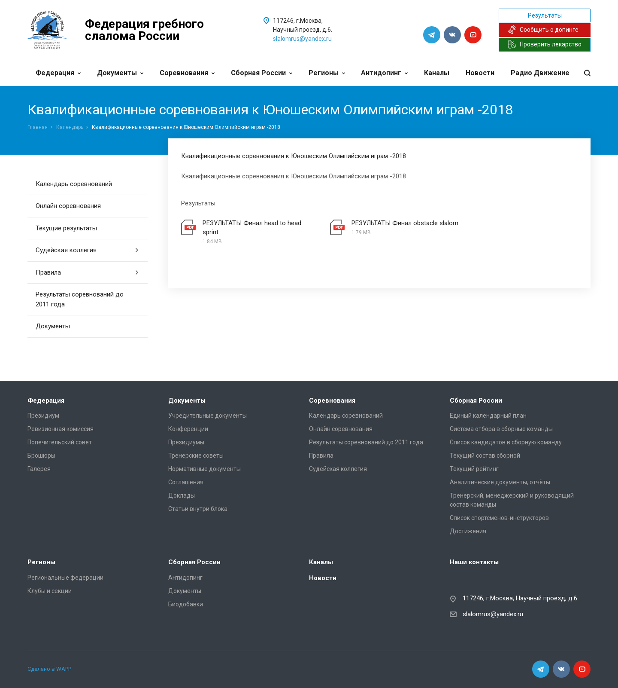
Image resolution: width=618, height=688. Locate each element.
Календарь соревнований (74, 184)
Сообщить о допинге (543, 29)
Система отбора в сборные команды (501, 428)
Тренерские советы (196, 455)
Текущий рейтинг (474, 468)
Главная (37, 127)
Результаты (545, 15)
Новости (480, 73)
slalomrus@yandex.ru (302, 38)
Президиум (43, 415)
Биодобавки (185, 604)
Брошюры (41, 455)
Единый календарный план (488, 415)
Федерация (58, 73)
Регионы (327, 73)
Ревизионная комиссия (60, 428)
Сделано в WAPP (49, 669)
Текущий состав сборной (485, 455)
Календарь (69, 127)
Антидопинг (384, 73)
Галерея (39, 468)
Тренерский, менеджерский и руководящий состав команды (512, 500)
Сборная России (261, 73)
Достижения (468, 531)
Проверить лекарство (545, 44)
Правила (87, 272)
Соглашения (185, 482)
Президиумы (186, 442)
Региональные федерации (65, 577)
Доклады (181, 495)
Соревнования (187, 73)
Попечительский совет (59, 442)
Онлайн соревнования (68, 206)
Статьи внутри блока (197, 508)
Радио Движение (540, 73)
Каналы (436, 73)
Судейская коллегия (87, 250)
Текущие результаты (66, 228)
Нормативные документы (204, 468)
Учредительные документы (207, 415)
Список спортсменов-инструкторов (499, 517)
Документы (120, 73)
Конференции (188, 428)
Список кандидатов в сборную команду (506, 442)
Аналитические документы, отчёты (500, 482)
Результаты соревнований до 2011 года (80, 299)
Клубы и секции (49, 590)
